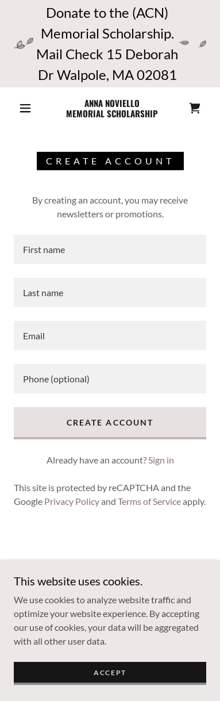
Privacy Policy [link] (71, 501)
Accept (110, 672)
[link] (112, 108)
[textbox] (110, 249)
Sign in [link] (161, 459)
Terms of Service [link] (149, 501)
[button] (25, 108)
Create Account (110, 422)
